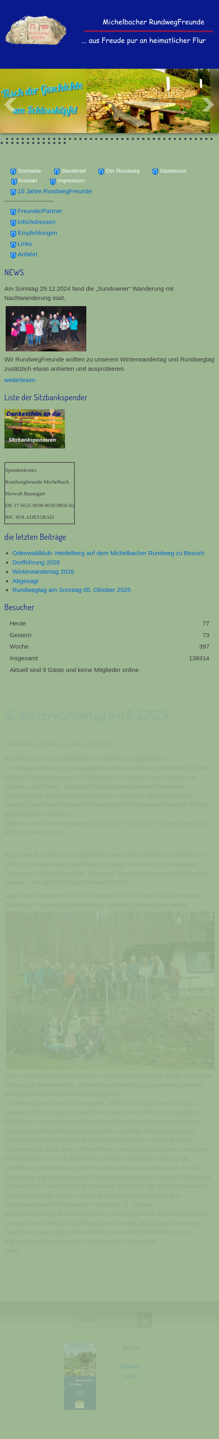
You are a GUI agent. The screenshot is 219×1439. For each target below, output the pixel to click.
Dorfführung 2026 (36, 562)
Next (208, 105)
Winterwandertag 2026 (43, 571)
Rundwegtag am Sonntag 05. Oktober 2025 (72, 589)
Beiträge (130, 1366)
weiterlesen (19, 379)
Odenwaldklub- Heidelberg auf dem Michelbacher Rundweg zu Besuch (108, 552)
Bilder (130, 1376)
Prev (10, 105)
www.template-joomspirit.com (110, 1431)
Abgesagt (25, 580)
